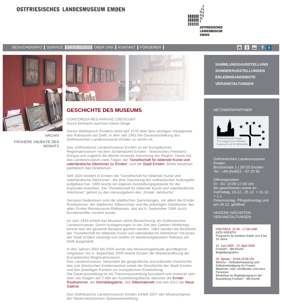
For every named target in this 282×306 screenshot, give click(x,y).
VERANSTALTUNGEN (234, 84)
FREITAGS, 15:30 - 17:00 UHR (236, 229)
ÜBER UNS (103, 47)
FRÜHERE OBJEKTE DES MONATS (36, 144)
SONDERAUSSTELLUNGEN (240, 71)
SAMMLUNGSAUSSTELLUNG (241, 64)
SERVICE (55, 47)
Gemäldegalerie (109, 282)
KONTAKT (126, 47)
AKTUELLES (79, 47)
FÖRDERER (150, 47)
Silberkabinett (143, 282)
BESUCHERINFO (27, 47)
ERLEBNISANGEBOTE (235, 77)
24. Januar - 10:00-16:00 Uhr (235, 259)
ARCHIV (52, 135)
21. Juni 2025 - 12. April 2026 (235, 245)
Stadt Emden (154, 164)
